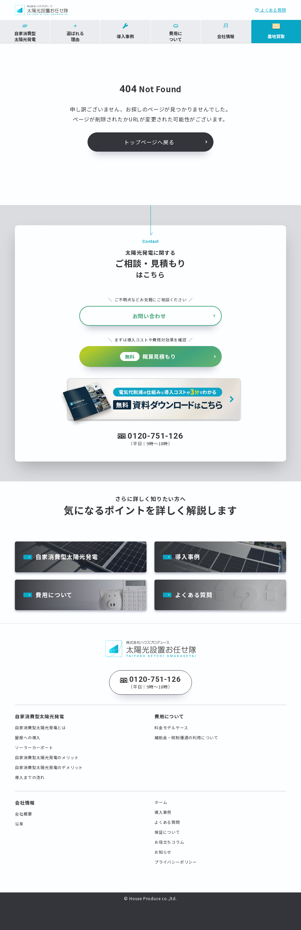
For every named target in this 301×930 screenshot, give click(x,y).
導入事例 (187, 552)
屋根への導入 (27, 734)
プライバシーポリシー (175, 858)
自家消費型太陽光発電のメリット (47, 754)
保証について (167, 828)
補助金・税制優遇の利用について (186, 734)
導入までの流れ (30, 774)
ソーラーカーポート (34, 744)
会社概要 (23, 810)
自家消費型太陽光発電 (66, 552)
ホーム (160, 799)
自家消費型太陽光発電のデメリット (49, 764)
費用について (54, 591)
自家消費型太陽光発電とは (40, 724)
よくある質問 (270, 10)
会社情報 (24, 799)
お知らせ (162, 848)
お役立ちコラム (169, 838)
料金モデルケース (171, 724)
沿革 (19, 820)
